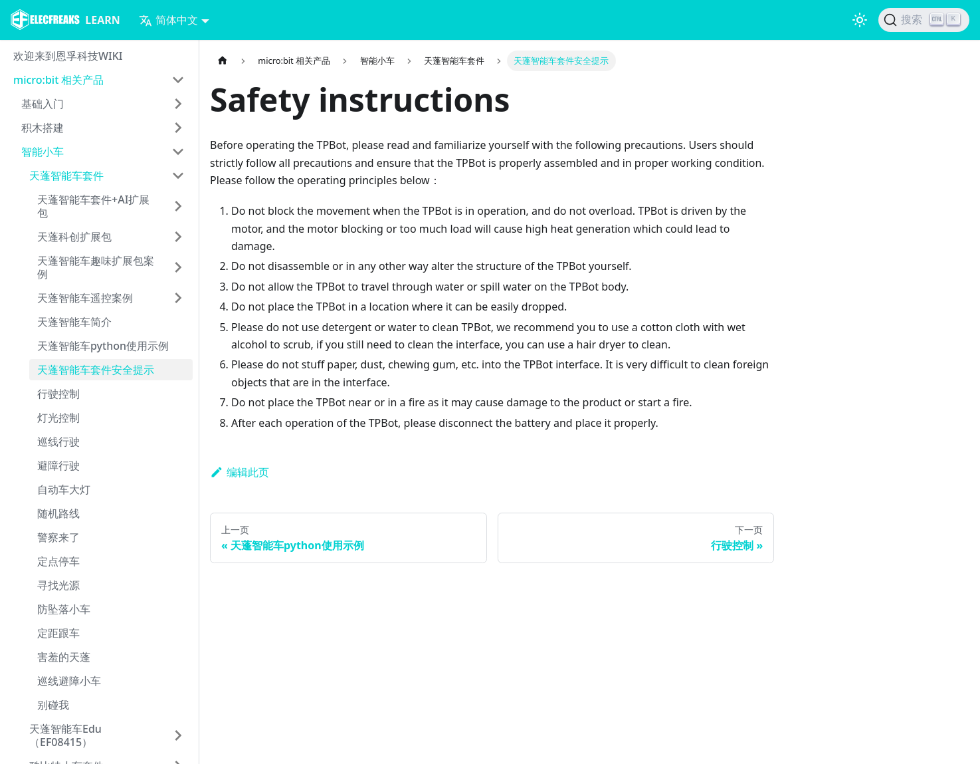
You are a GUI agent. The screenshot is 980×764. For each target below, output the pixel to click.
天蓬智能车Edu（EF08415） (65, 735)
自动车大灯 (63, 489)
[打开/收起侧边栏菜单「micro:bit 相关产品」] (178, 79)
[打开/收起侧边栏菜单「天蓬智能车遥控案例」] (178, 298)
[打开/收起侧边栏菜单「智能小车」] (178, 151)
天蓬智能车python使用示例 (103, 345)
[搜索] (923, 20)
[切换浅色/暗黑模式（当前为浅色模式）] (859, 20)
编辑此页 (239, 472)
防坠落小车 (63, 609)
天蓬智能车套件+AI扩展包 (93, 206)
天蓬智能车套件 (66, 175)
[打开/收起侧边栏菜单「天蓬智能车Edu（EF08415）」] (178, 735)
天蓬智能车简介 (74, 322)
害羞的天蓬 (63, 657)
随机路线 (58, 513)
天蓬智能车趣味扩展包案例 (95, 267)
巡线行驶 (58, 441)
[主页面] (222, 61)
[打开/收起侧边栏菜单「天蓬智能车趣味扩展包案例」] (178, 267)
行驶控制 (58, 393)
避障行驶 (58, 465)
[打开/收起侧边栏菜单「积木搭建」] (178, 127)
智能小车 (42, 151)
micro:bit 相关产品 (58, 79)
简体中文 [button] (168, 20)
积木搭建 (42, 127)
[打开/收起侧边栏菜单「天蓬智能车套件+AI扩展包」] (178, 206)
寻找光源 (58, 585)
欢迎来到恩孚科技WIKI (68, 56)
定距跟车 (58, 633)
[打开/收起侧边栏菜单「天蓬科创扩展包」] (178, 236)
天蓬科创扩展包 (74, 236)
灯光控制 (58, 417)
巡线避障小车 (69, 681)
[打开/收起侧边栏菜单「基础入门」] (178, 103)
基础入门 (42, 103)
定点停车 (58, 561)
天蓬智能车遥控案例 (85, 298)
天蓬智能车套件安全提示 (95, 369)
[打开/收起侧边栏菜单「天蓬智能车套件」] (178, 175)
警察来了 (58, 537)
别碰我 (53, 705)
